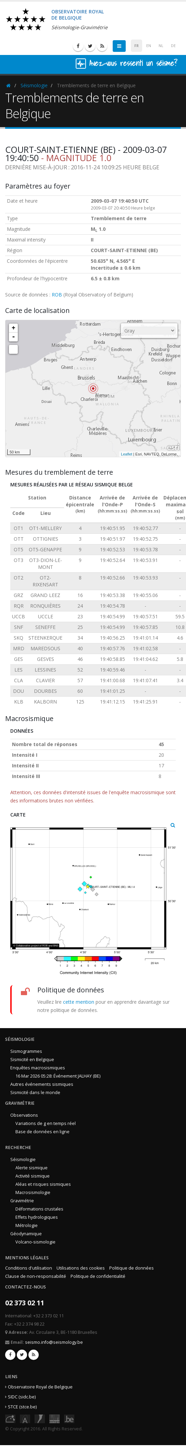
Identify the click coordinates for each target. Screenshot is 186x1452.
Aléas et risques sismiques (43, 1184)
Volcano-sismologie (35, 1242)
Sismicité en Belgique (32, 1059)
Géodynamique (26, 1234)
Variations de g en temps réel (45, 1123)
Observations (24, 1115)
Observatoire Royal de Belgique (40, 1387)
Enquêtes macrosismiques (37, 1068)
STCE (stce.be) (22, 1407)
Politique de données (131, 1268)
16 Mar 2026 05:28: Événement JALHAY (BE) (57, 1076)
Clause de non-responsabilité (35, 1276)
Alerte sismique (31, 1168)
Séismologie (34, 85)
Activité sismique (32, 1176)
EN (148, 45)
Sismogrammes (26, 1051)
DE (173, 45)
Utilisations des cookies (81, 1268)
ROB (57, 294)
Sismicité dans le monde (35, 1092)
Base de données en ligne (42, 1132)
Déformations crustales (39, 1209)
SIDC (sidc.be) (22, 1397)
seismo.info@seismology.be (54, 1342)
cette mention (78, 1002)
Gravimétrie (22, 1201)
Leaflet (126, 454)
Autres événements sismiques (41, 1084)
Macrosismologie (32, 1192)
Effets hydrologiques (36, 1217)
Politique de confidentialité (98, 1276)
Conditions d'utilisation (28, 1268)
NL (161, 45)
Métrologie (26, 1225)
